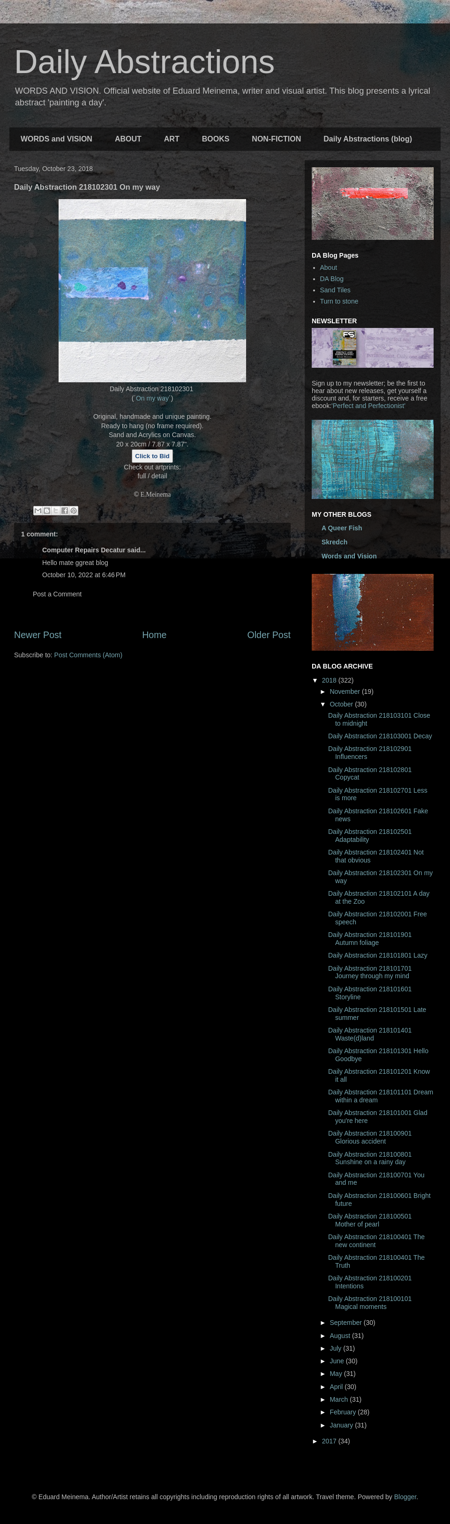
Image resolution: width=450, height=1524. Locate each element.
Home (154, 635)
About (329, 267)
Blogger (405, 1497)
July (336, 1348)
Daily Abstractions (144, 62)
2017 (330, 1441)
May (337, 1373)
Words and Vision (349, 556)
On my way (152, 398)
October (342, 704)
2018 (330, 680)
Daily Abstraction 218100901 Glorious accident (370, 1137)
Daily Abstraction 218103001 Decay (380, 736)
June (337, 1361)
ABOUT (128, 139)
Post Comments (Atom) (88, 655)
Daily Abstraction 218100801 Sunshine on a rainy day (370, 1158)
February (344, 1412)
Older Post (269, 635)
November (345, 691)
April (337, 1386)
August (341, 1335)
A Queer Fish (342, 528)
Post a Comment (57, 594)
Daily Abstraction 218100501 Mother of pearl (370, 1220)
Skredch (334, 542)
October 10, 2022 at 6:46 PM (84, 575)
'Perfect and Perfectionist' (368, 405)
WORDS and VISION (56, 139)
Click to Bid (152, 456)
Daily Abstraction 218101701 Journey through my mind (370, 972)
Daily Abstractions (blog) (367, 139)
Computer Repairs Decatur (83, 550)
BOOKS (216, 139)
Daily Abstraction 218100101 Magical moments (370, 1302)
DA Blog (332, 278)
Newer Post (37, 635)
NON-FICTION (276, 139)
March (340, 1399)
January (342, 1425)
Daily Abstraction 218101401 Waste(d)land (370, 1034)
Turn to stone (339, 301)
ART (172, 139)
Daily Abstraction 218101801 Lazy (378, 955)
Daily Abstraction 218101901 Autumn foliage (370, 938)
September (346, 1322)
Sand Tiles (335, 290)
